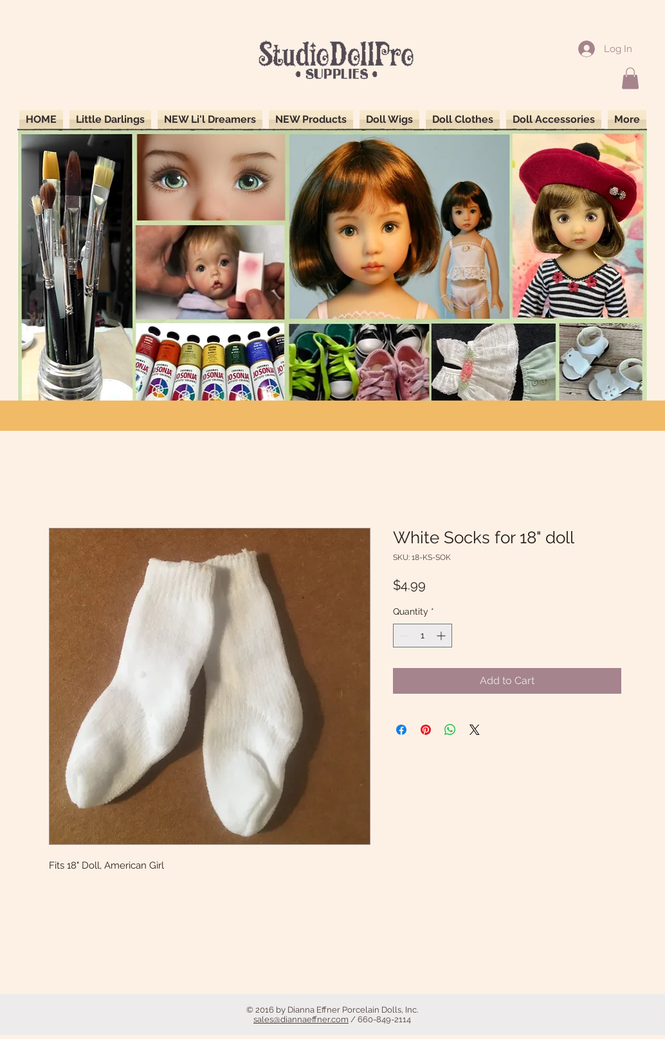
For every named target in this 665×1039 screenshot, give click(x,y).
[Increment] (442, 635)
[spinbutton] (422, 635)
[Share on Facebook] (401, 729)
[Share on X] (474, 729)
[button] (630, 78)
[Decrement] (403, 635)
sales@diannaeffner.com (301, 1019)
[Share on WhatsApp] (450, 729)
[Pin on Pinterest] (425, 729)
